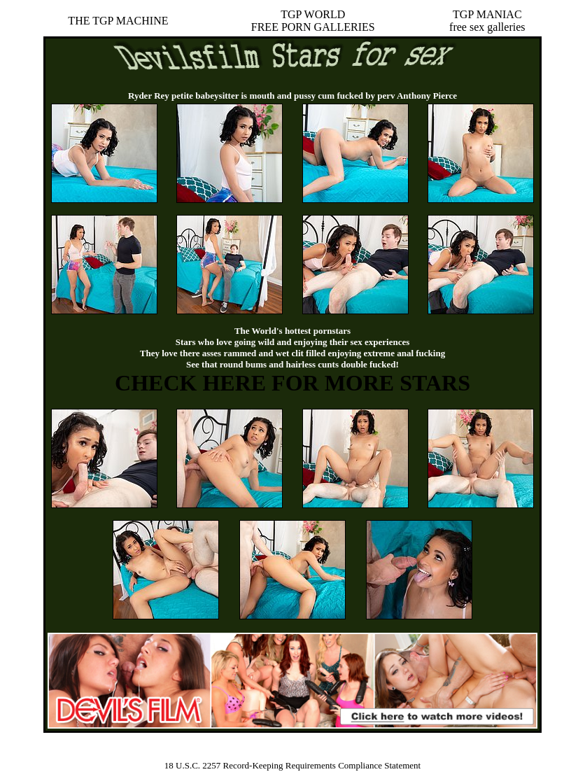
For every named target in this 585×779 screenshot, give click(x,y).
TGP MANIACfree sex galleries (487, 20)
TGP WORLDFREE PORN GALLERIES (313, 20)
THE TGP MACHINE (118, 21)
